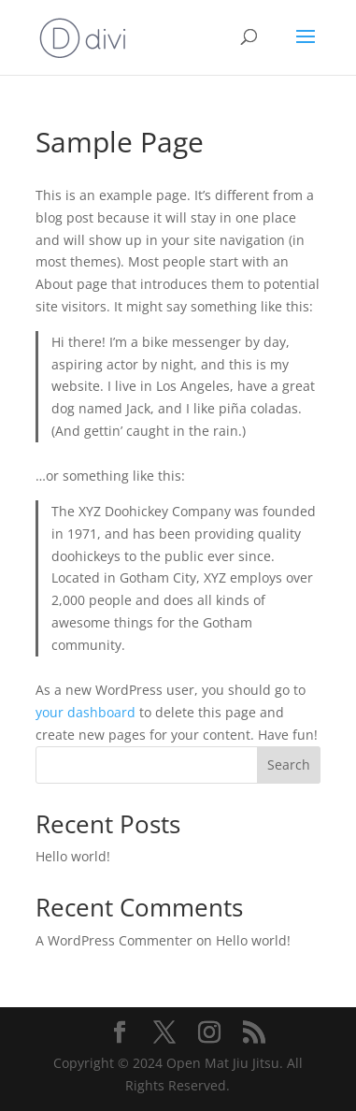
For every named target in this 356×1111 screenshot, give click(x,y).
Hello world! (73, 856)
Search (288, 764)
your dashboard (85, 712)
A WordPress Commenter (114, 940)
